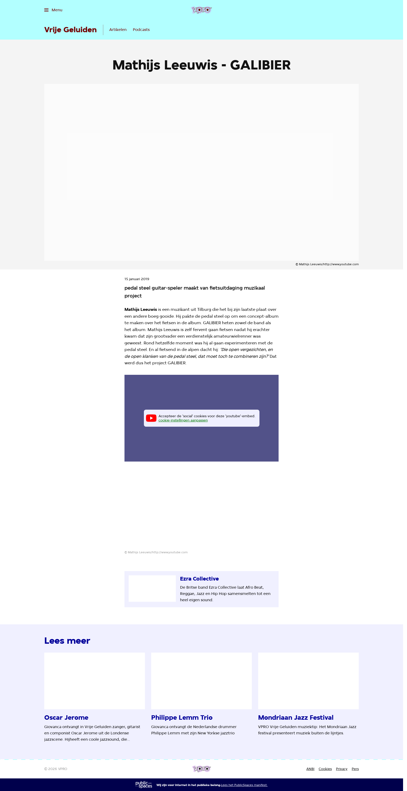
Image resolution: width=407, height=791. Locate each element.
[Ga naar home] (201, 10)
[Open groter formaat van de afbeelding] (201, 510)
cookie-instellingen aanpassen (183, 420)
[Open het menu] (53, 10)
